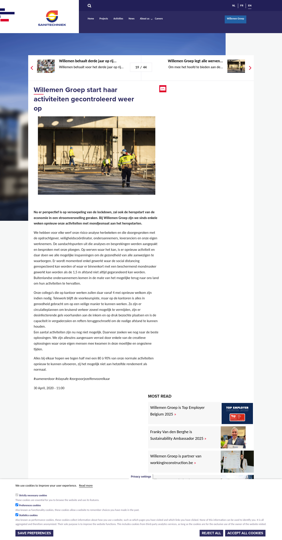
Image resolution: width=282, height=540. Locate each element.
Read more (86, 485)
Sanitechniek (52, 18)
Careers (159, 18)
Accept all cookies (245, 533)
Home (91, 18)
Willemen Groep (235, 18)
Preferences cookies (30, 505)
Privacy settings (141, 476)
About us (144, 18)
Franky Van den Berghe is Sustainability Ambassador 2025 (178, 435)
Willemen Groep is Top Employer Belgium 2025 (177, 411)
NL (233, 5)
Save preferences (34, 533)
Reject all (211, 533)
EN (249, 5)
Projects (104, 18)
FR (241, 5)
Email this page (163, 88)
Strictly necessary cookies (33, 495)
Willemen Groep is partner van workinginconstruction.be (175, 459)
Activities (118, 18)
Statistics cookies (28, 515)
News (131, 18)
